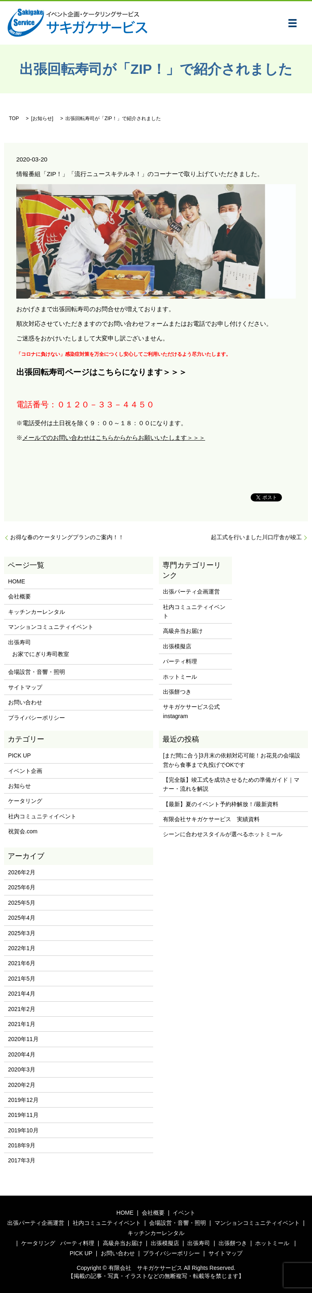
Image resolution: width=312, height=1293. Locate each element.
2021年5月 (21, 978)
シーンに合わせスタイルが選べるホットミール (222, 834)
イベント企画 (25, 771)
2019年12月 (23, 1100)
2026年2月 (21, 872)
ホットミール (180, 676)
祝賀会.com (22, 831)
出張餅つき (177, 691)
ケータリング (25, 801)
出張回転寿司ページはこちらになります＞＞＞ (101, 372)
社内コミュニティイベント (194, 611)
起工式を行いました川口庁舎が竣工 (256, 537)
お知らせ (42, 118)
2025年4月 (21, 917)
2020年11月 (23, 1039)
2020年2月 (21, 1085)
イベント (184, 1212)
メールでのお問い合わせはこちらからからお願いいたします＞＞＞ (113, 437)
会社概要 (19, 596)
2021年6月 (21, 963)
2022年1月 (21, 948)
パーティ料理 (180, 661)
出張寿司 (19, 642)
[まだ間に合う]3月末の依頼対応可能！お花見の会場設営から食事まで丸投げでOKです (231, 760)
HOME (16, 581)
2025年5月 (21, 902)
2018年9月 (21, 1145)
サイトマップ (25, 687)
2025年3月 (21, 933)
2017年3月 (21, 1160)
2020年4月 (21, 1054)
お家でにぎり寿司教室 (40, 654)
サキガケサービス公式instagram (191, 711)
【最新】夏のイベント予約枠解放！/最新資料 (220, 804)
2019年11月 (23, 1115)
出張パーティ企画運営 (191, 591)
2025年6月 (21, 887)
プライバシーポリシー (36, 717)
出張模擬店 (177, 646)
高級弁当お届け (183, 631)
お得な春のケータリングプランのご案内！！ (67, 537)
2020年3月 (21, 1069)
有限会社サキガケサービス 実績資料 (211, 819)
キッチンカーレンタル (36, 612)
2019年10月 (23, 1130)
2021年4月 (21, 993)
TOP (14, 118)
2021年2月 (21, 1009)
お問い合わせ (25, 702)
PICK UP (19, 755)
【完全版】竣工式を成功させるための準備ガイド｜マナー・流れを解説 (231, 784)
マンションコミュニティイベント (50, 627)
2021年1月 (21, 1024)
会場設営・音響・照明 (36, 672)
